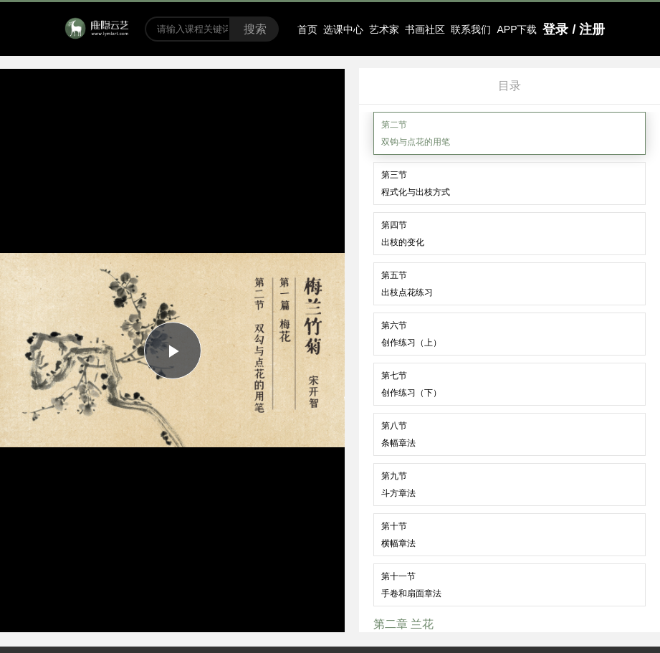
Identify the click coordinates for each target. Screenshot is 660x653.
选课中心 (343, 29)
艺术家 (384, 29)
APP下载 (517, 29)
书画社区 (425, 29)
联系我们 (471, 29)
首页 (307, 29)
